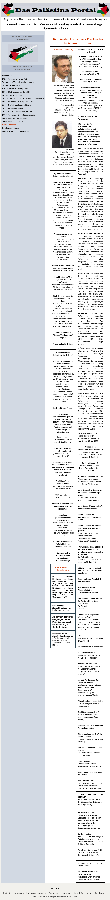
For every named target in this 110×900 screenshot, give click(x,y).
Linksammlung (60, 24)
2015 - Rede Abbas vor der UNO (16, 92)
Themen (44, 24)
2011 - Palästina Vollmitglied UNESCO (18, 102)
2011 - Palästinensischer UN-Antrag (17, 105)
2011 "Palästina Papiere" (13, 108)
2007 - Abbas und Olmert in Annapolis (18, 115)
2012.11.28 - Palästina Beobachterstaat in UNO (23, 98)
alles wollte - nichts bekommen (15, 131)
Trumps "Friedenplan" (11, 85)
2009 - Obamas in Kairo (12, 121)
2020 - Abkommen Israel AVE (14, 79)
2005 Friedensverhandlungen (14, 118)
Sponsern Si (49, 28)
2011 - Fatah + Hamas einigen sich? (17, 112)
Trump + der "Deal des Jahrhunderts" (18, 82)
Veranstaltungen (94, 24)
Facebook (76, 24)
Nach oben (7, 75)
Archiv (32, 24)
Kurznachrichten (16, 24)
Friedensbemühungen (11, 128)
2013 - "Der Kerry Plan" (12, 95)
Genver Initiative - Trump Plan (15, 89)
